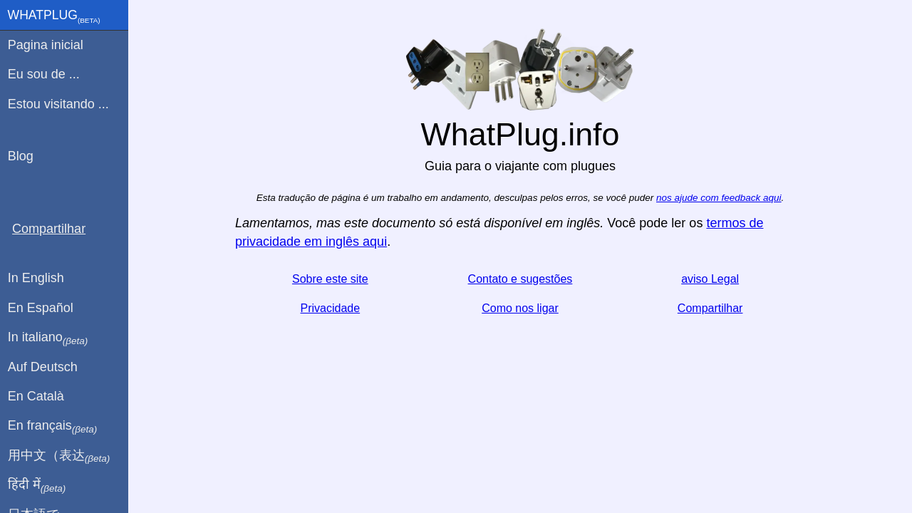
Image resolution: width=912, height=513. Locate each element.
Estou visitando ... (58, 104)
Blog (20, 156)
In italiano (48, 338)
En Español (40, 308)
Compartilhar (710, 308)
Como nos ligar (520, 308)
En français (53, 426)
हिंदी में (37, 485)
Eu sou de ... (44, 74)
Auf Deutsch (43, 367)
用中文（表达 (59, 456)
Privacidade (331, 308)
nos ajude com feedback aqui (719, 197)
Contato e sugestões (520, 279)
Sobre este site (330, 279)
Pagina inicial (45, 45)
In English (36, 278)
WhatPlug (54, 16)
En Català (36, 396)
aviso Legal (710, 279)
